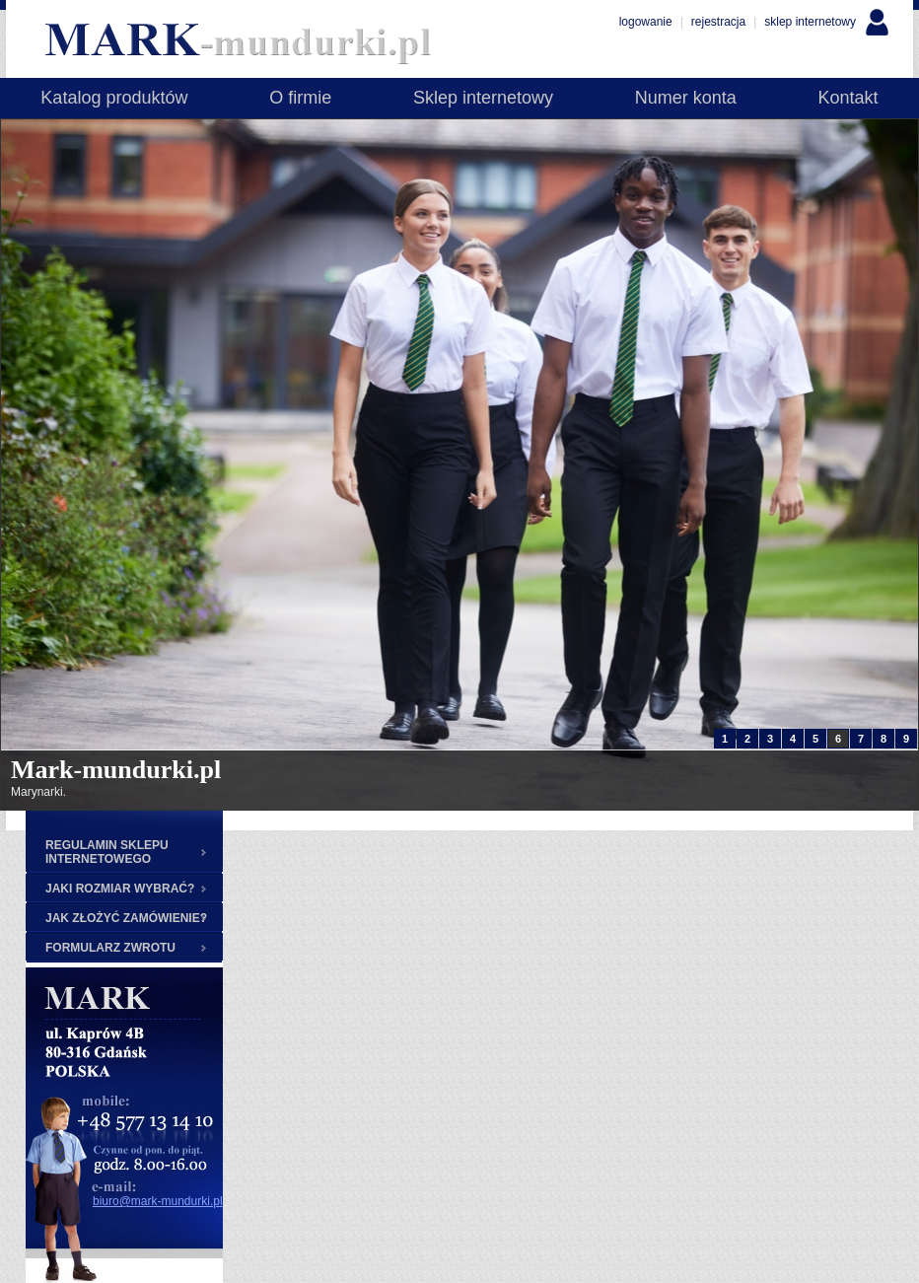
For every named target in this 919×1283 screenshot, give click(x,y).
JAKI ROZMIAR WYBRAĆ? (119, 888)
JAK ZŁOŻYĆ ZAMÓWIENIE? (126, 918)
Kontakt (848, 97)
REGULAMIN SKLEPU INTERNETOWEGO (107, 852)
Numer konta (686, 97)
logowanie (645, 22)
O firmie (300, 97)
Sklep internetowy (483, 97)
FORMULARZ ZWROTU (110, 948)
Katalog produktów (113, 97)
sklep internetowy (810, 22)
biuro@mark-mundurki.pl (158, 1201)
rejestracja (718, 22)
